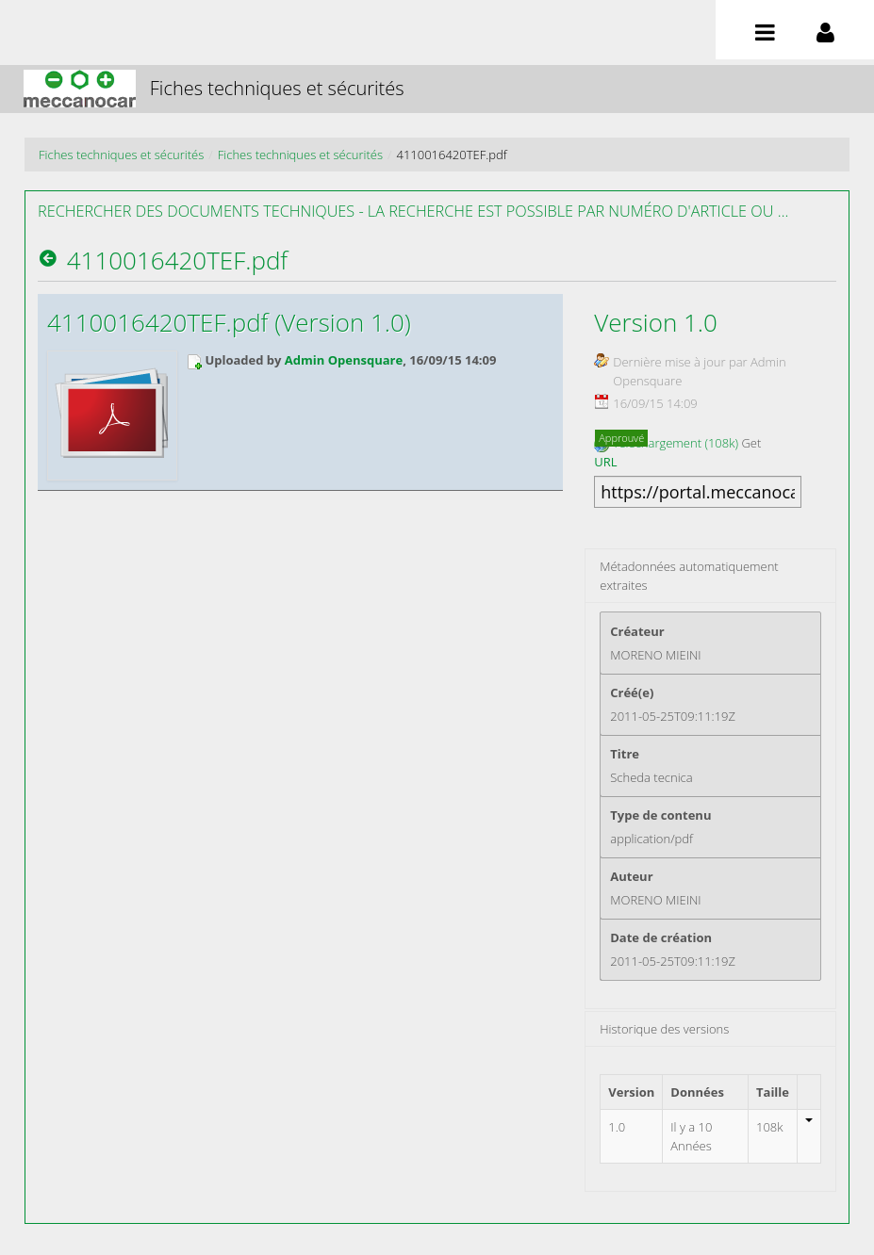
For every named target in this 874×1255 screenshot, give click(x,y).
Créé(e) (631, 692)
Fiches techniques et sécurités (121, 154)
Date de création (661, 937)
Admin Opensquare (344, 359)
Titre (624, 753)
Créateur (637, 631)
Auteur (631, 876)
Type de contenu (660, 815)
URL (605, 461)
